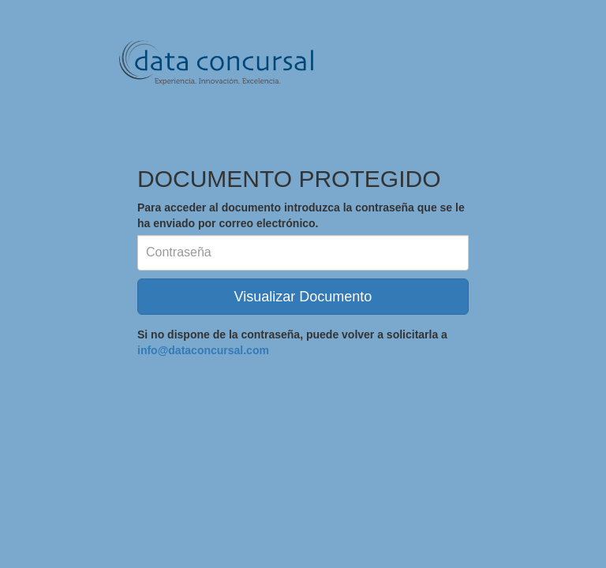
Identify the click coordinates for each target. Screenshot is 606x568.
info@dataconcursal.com (203, 350)
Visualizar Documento (303, 297)
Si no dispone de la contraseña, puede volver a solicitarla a (292, 342)
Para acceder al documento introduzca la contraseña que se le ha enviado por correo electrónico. (301, 215)
